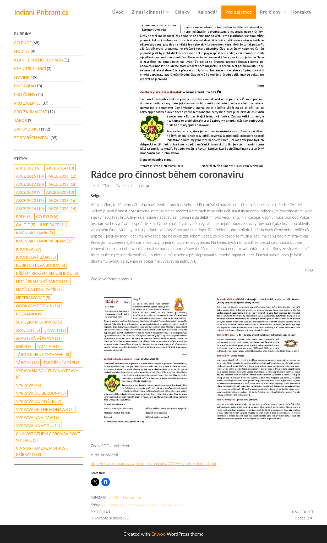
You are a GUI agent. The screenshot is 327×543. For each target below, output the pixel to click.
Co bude (22, 42)
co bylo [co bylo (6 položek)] (47, 216)
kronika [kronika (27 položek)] (28, 249)
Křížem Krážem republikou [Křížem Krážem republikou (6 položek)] (47, 273)
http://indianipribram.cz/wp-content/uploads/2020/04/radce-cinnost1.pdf (153, 463)
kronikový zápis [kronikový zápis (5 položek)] (36, 257)
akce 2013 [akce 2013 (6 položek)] (28, 168)
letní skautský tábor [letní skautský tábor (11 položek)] (42, 281)
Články (182, 12)
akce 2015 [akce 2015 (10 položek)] (30, 176)
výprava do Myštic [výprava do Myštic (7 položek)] (38, 401)
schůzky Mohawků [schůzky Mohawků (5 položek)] (39, 322)
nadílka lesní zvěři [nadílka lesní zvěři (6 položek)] (39, 289)
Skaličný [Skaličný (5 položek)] (28, 330)
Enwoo (158, 534)
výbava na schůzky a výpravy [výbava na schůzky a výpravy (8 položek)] (47, 373)
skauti (179, 505)
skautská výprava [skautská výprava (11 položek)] (39, 338)
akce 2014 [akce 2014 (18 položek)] (60, 168)
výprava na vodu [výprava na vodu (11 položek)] (38, 425)
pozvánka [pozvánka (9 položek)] (29, 314)
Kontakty (301, 12)
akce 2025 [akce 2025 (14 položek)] (62, 208)
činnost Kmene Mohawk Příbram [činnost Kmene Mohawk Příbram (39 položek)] (42, 451)
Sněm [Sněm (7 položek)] (24, 346)
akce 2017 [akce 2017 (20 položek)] (30, 184)
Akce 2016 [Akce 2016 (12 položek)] (62, 176)
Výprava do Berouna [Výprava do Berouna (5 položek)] (41, 393)
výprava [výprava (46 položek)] (28, 385)
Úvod (118, 12)
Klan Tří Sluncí (30, 68)
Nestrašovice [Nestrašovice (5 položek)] (33, 297)
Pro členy (270, 12)
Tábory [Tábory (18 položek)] (27, 362)
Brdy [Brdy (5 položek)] (23, 216)
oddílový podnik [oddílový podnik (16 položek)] (38, 305)
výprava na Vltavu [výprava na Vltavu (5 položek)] (38, 417)
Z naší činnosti (148, 12)
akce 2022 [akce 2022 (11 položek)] (30, 200)
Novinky (23, 77)
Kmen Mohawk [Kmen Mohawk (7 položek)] (34, 232)
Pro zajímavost (30, 111)
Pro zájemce (238, 12)
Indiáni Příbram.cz (41, 12)
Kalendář (207, 12)
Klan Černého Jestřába (39, 60)
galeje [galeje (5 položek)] (25, 224)
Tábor (20, 120)
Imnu (127, 185)
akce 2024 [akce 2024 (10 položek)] (30, 208)
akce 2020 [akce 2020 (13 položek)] (60, 192)
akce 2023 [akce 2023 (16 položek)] (62, 200)
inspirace (165, 505)
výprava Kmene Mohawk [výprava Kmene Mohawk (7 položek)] (45, 409)
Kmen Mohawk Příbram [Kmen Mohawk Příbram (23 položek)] (44, 241)
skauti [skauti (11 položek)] (55, 330)
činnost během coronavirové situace (128, 505)
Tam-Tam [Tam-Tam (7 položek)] (49, 346)
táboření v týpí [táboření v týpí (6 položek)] (62, 362)
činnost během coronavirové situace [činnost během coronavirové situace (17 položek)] (48, 436)
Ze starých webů (32, 137)
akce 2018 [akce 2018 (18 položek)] (62, 184)
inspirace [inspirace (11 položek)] (53, 224)
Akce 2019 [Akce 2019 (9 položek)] (28, 192)
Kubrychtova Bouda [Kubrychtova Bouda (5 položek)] (40, 265)
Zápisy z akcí (27, 129)
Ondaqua (24, 85)
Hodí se (22, 51)
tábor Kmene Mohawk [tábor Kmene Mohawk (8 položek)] (42, 354)
